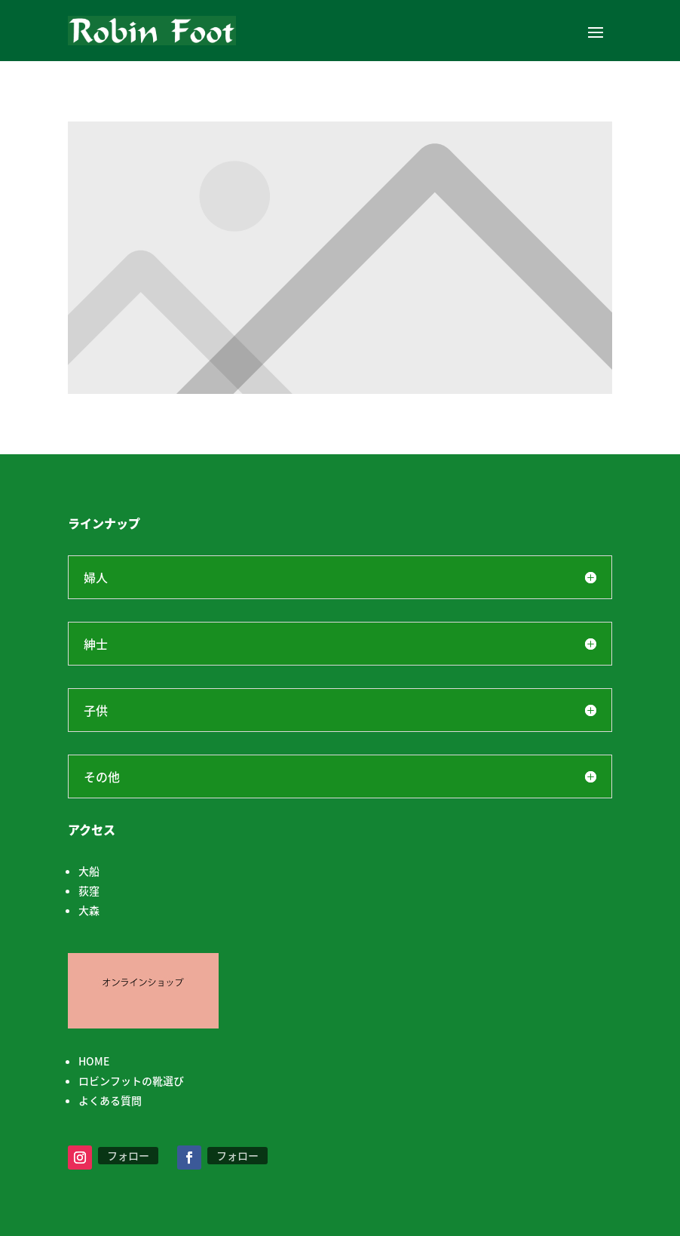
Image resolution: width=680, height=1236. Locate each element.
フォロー (128, 1155)
